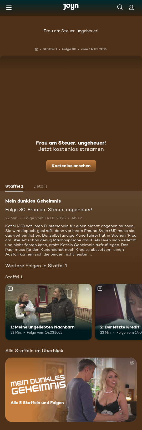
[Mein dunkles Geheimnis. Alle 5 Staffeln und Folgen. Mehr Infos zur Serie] (71, 390)
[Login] (131, 7)
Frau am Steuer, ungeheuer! (71, 30)
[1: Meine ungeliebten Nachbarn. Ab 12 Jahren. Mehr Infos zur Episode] (48, 312)
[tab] (14, 187)
